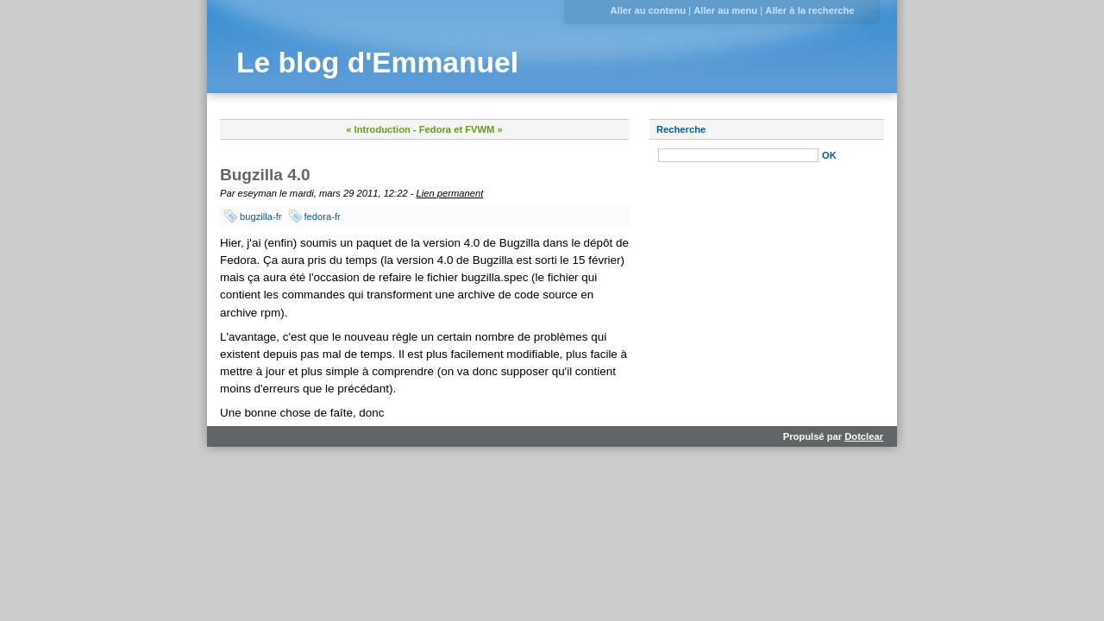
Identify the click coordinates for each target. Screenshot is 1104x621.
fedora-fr (322, 216)
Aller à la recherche (809, 10)
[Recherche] (738, 155)
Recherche (681, 129)
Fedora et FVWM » (461, 129)
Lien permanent (450, 193)
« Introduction (378, 129)
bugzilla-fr (261, 216)
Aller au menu (725, 10)
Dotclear (863, 436)
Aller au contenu (648, 10)
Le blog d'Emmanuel (377, 62)
